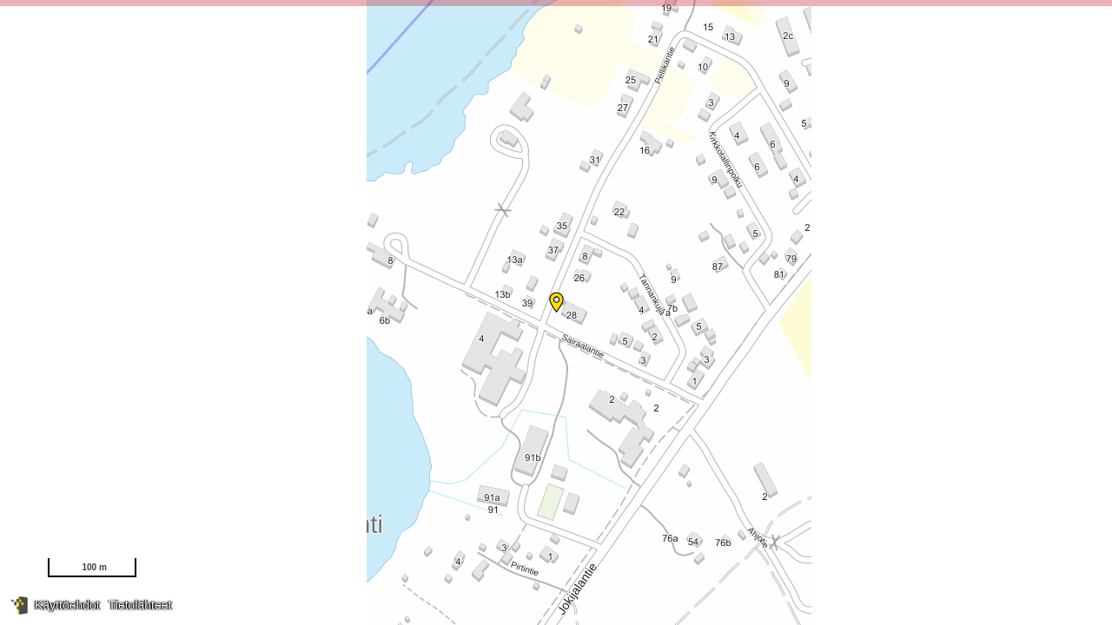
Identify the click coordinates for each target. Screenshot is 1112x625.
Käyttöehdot (67, 605)
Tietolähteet (140, 605)
